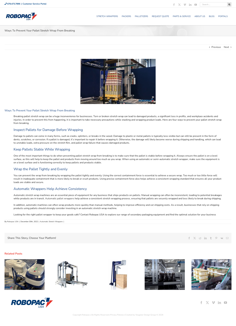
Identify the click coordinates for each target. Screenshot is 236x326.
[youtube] (225, 302)
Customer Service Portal (34, 3)
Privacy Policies (117, 315)
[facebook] (201, 302)
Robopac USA (13, 221)
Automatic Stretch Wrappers (51, 221)
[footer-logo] (31, 298)
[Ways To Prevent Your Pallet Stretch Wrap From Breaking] (118, 81)
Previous (216, 47)
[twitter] (207, 302)
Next (226, 47)
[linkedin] (219, 302)
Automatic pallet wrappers (59, 198)
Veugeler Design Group (145, 315)
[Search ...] (213, 4)
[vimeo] (213, 302)
